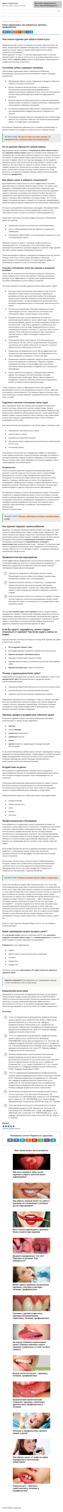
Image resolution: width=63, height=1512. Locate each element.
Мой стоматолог (10, 3)
